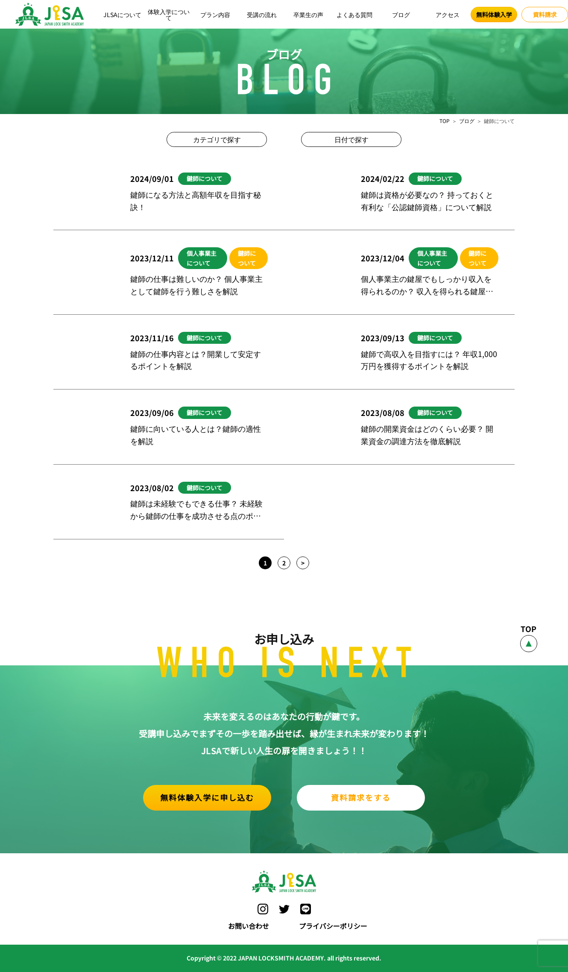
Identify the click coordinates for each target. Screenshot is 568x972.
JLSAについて (122, 15)
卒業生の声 (308, 15)
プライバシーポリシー (333, 925)
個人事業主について (202, 258)
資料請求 (545, 14)
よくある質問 (354, 15)
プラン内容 (215, 15)
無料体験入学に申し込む (207, 797)
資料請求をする (361, 797)
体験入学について (169, 14)
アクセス (448, 15)
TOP (444, 120)
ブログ (401, 15)
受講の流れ (262, 15)
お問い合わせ (248, 925)
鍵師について (205, 178)
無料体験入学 (494, 14)
